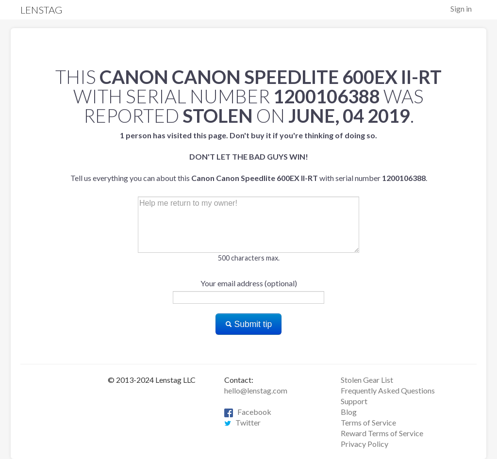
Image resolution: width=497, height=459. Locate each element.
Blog (349, 411)
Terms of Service (368, 422)
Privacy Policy (364, 443)
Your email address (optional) (248, 283)
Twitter (242, 422)
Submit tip (248, 324)
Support (354, 401)
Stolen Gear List (367, 379)
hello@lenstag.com (255, 390)
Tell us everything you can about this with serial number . (248, 156)
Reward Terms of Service (382, 433)
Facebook (247, 411)
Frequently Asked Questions (388, 390)
